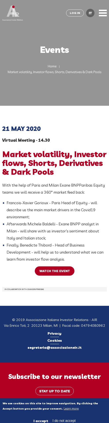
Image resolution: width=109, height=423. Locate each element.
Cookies (54, 340)
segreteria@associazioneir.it (55, 347)
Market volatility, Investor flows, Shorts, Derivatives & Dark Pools (54, 72)
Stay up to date (54, 391)
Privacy (54, 333)
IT (90, 13)
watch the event (54, 271)
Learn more (71, 410)
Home (52, 66)
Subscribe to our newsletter (54, 376)
